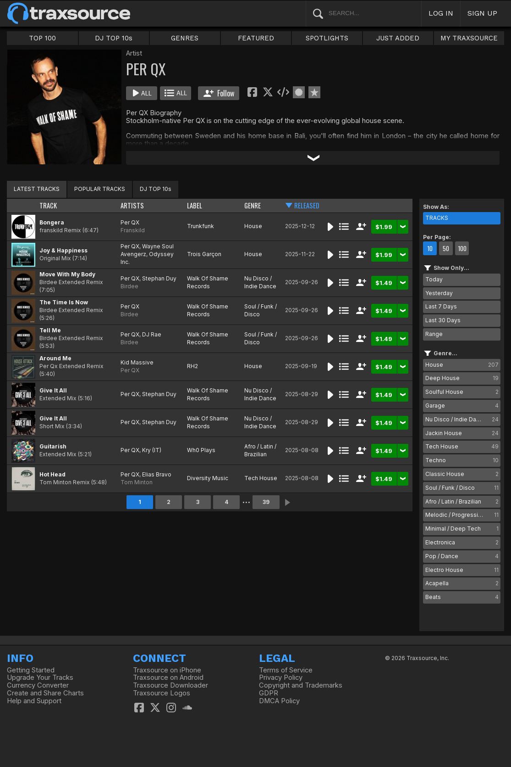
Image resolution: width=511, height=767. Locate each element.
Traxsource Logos (161, 693)
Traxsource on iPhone (167, 670)
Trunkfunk (200, 226)
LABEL (194, 205)
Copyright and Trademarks (300, 685)
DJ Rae (151, 334)
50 (446, 248)
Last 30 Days (443, 320)
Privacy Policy (280, 677)
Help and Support (34, 701)
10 (430, 248)
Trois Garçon (204, 254)
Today (434, 279)
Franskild (133, 230)
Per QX (130, 222)
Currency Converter (38, 685)
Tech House (260, 478)
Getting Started (31, 670)
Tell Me (50, 330)
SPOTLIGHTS (327, 38)
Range (434, 333)
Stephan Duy (159, 278)
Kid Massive (137, 362)
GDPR (268, 693)
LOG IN (441, 13)
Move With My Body (67, 274)
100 (462, 248)
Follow (218, 93)
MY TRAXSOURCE (469, 38)
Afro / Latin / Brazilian (260, 450)
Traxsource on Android (168, 677)
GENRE (252, 205)
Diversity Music (207, 478)
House (253, 226)
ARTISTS (132, 205)
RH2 (192, 366)
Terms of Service (286, 670)
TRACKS (436, 217)
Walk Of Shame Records (207, 282)
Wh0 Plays (201, 450)
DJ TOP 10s (113, 38)
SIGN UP (482, 13)
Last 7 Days (441, 306)
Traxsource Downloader (170, 685)
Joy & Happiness (63, 250)
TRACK (48, 205)
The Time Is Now (63, 302)
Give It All (53, 390)
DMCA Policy (279, 701)
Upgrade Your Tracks (40, 677)
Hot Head (52, 474)
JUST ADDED (397, 38)
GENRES (184, 38)
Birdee (129, 286)
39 (266, 501)
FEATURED (256, 38)
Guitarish (52, 446)
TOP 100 (42, 38)
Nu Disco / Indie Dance (260, 282)
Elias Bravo (156, 474)
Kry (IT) (151, 450)
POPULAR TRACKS (99, 188)
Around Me (55, 358)
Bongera (51, 222)
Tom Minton (137, 482)
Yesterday (439, 293)
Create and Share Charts (45, 693)
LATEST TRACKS (37, 188)
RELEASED (306, 205)
